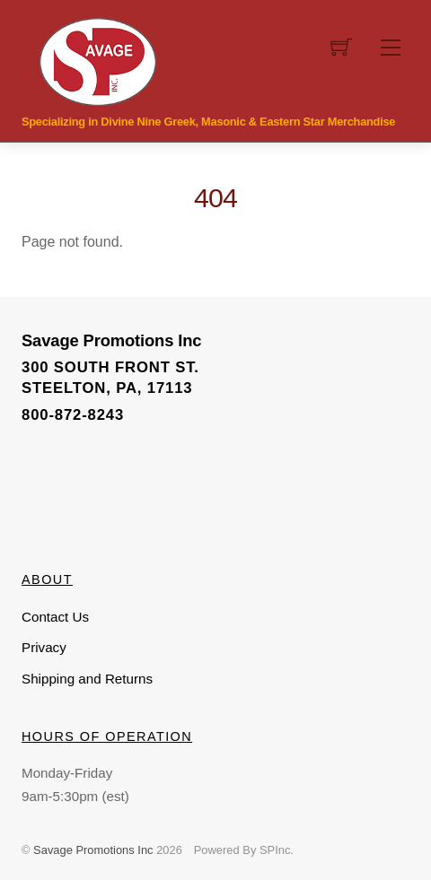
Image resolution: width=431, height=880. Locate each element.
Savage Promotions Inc (93, 850)
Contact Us (55, 616)
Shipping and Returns (87, 678)
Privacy (44, 647)
